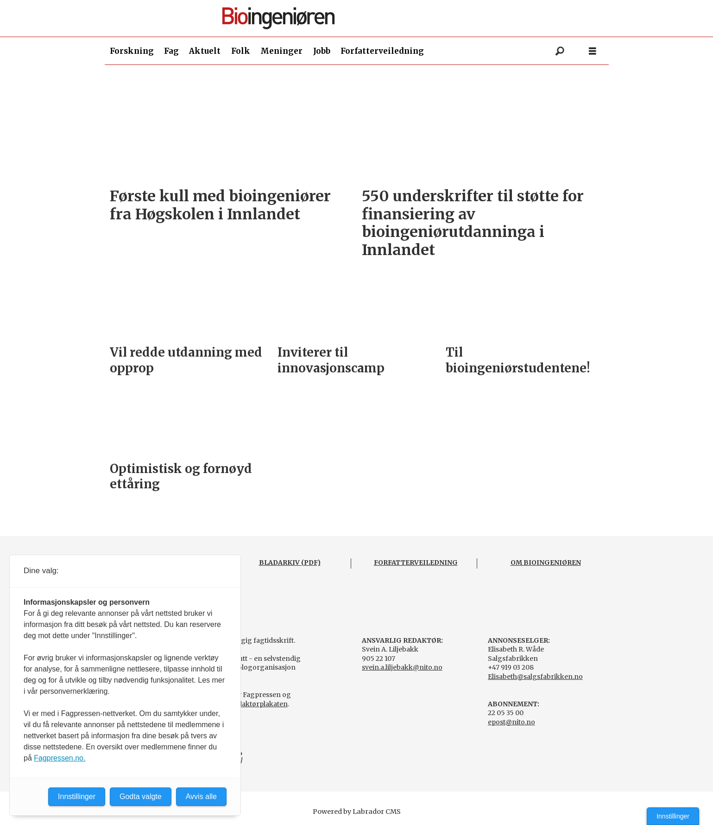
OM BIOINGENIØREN (546, 562)
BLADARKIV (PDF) (290, 562)
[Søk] (560, 51)
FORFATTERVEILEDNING (416, 562)
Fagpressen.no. (59, 758)
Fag (171, 51)
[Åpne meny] (592, 51)
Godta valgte (141, 796)
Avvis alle (201, 796)
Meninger (281, 51)
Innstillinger (672, 816)
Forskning (132, 51)
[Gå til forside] (360, 18)
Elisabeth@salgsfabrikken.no (535, 676)
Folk (240, 51)
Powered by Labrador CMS (357, 811)
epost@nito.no (511, 722)
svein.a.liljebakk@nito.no (402, 667)
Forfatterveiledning (382, 51)
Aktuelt (205, 51)
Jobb (321, 51)
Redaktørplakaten (258, 704)
